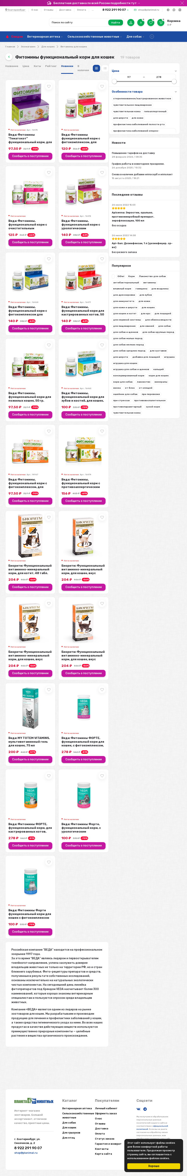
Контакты (101, 1148)
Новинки (132, 66)
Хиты (102, 66)
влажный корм (19, 306)
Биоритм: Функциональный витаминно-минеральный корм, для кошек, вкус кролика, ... (152, 593)
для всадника (18, 313)
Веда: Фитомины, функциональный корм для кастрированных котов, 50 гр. (154, 320)
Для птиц (68, 1137)
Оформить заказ (106, 1113)
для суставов (18, 393)
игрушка (47, 399)
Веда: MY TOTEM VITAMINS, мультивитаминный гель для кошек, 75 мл (96, 772)
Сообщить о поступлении (97, 157)
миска (48, 430)
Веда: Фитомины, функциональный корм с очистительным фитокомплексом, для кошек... (97, 231)
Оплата (81, 9)
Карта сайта (103, 1153)
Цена (90, 66)
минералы (33, 430)
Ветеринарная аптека (43, 36)
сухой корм (49, 461)
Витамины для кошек (74, 46)
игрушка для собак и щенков (28, 412)
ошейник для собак (22, 443)
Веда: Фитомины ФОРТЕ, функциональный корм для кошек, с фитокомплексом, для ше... (151, 774)
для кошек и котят (38, 331)
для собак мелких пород (25, 381)
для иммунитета (36, 319)
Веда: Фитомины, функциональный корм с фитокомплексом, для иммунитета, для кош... (92, 503)
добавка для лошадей (23, 399)
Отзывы (48, 9)
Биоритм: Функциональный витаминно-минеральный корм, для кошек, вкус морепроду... (152, 684)
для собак (16, 362)
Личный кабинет (106, 1108)
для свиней (43, 356)
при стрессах (18, 449)
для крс (14, 337)
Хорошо (153, 1166)
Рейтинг (115, 66)
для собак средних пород (26, 387)
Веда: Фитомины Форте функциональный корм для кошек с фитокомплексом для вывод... (96, 955)
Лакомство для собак (23, 294)
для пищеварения (21, 356)
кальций (15, 418)
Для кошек (48, 46)
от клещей (30, 436)
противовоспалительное (25, 455)
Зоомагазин (28, 46)
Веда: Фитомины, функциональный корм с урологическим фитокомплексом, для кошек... (154, 231)
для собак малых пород (24, 375)
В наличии (149, 66)
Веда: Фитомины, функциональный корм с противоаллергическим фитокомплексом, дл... (149, 503)
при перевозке (47, 443)
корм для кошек (20, 424)
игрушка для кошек (22, 406)
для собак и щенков (38, 362)
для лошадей (31, 337)
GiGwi (17, 288)
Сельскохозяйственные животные (93, 36)
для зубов (16, 319)
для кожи (16, 325)
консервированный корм (39, 418)
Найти (115, 22)
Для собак (134, 36)
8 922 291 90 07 (114, 10)
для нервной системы (23, 343)
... (93, 9)
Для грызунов (71, 1132)
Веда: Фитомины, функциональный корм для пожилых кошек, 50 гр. (94, 410)
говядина (38, 306)
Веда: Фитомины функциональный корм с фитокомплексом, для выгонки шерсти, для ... (149, 141)
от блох (15, 436)
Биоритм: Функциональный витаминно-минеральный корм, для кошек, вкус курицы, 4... (97, 684)
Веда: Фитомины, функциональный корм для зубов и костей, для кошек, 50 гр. (153, 412)
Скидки (17, 36)
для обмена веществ (23, 350)
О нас (34, 9)
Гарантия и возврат (108, 1143)
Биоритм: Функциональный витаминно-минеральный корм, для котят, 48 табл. (94, 591)
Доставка (65, 9)
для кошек (16, 331)
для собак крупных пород (26, 368)
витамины (46, 300)
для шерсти (38, 393)
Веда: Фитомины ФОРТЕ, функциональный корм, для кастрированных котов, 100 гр (97, 862)
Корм (28, 288)
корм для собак (43, 424)
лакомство (16, 430)
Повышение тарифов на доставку (32, 153)
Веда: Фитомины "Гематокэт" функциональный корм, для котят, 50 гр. (96, 139)
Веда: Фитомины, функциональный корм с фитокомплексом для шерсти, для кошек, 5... (97, 322)
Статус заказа (104, 1138)
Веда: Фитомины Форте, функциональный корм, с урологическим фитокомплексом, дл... (150, 864)
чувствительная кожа (23, 468)
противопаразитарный (24, 461)
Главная (10, 46)
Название (76, 66)
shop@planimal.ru (148, 9)
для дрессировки (42, 313)
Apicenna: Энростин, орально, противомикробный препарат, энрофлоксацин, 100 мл (30, 225)
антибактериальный (23, 300)
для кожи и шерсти (38, 325)
